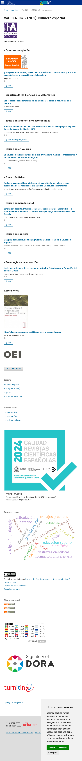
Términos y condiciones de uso (19, 732)
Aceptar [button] (51, 748)
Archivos (15, 10)
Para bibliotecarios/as (12, 420)
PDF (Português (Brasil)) (17, 139)
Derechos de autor (12, 589)
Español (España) (11, 384)
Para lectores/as (10, 412)
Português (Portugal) (13, 396)
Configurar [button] (52, 753)
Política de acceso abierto (15, 585)
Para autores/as (10, 416)
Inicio (6, 10)
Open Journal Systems (14, 702)
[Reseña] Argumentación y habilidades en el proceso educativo (32, 332)
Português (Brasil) (12, 388)
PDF (9, 85)
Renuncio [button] (63, 748)
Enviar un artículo (13, 369)
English (7, 392)
